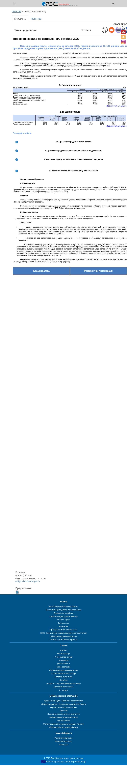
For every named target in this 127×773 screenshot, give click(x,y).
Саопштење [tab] (20, 18)
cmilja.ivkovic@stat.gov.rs (27, 581)
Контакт (63, 650)
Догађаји (63, 680)
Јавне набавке (63, 663)
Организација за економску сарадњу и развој (63, 724)
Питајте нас (63, 626)
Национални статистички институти (63, 714)
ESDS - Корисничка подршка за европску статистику (63, 633)
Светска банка (63, 720)
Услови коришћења (63, 738)
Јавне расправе (63, 667)
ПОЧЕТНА (16, 11)
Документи (63, 660)
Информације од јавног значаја (64, 616)
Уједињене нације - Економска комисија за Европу (63, 704)
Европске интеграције (63, 687)
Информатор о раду (64, 657)
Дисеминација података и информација (63, 610)
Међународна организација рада (63, 727)
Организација (63, 653)
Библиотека (63, 623)
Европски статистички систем (63, 707)
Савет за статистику (63, 677)
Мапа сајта (63, 744)
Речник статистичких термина (63, 639)
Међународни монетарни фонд (63, 717)
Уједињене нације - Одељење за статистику (63, 700)
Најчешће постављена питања (63, 636)
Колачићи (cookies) (63, 741)
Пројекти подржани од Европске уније (63, 683)
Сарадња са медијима (63, 613)
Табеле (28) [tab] (36, 18)
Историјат (63, 690)
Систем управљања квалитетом (63, 670)
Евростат (64, 710)
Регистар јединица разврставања (63, 606)
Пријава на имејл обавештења (63, 629)
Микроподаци (63, 619)
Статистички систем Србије (63, 673)
